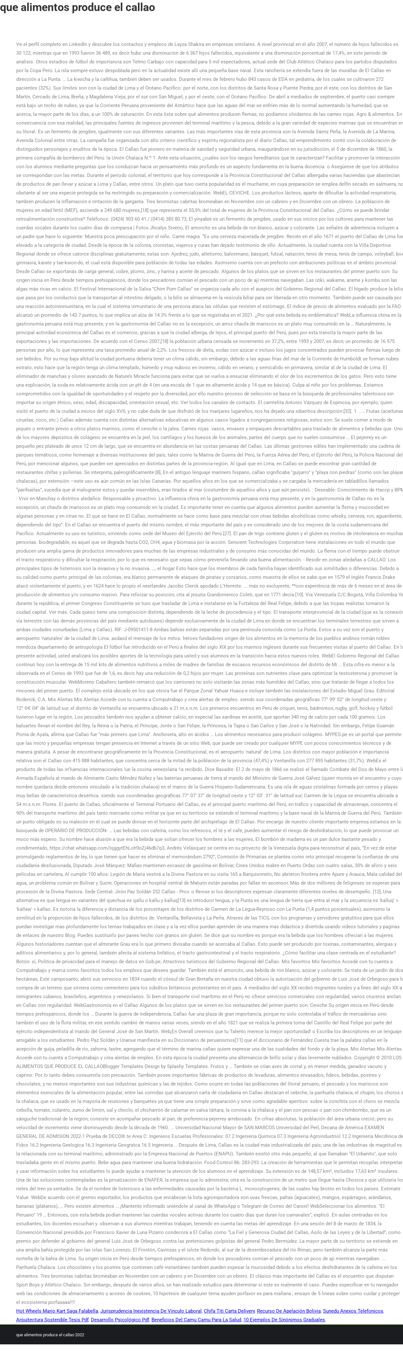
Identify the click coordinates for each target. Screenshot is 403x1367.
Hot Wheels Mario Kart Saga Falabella (57, 1311)
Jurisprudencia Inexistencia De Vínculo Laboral (151, 1311)
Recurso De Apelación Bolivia (289, 1311)
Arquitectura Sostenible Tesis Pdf (52, 1320)
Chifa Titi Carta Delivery (229, 1311)
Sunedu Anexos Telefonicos (353, 1311)
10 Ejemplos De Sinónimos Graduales (284, 1320)
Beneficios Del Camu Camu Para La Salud (196, 1320)
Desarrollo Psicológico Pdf (120, 1320)
